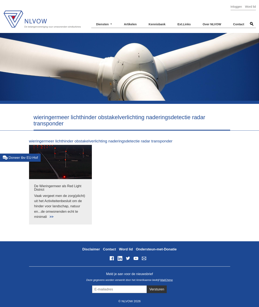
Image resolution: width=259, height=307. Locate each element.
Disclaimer (91, 249)
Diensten (102, 24)
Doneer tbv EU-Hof (20, 157)
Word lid (250, 6)
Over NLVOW (212, 24)
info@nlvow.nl (144, 258)
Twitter (128, 258)
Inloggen (236, 6)
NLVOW (42, 16)
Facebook (112, 258)
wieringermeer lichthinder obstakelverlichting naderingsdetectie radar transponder (101, 141)
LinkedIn (120, 258)
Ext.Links (184, 24)
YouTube (136, 258)
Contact (238, 24)
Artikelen (130, 24)
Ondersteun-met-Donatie (156, 249)
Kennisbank (157, 24)
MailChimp (166, 280)
